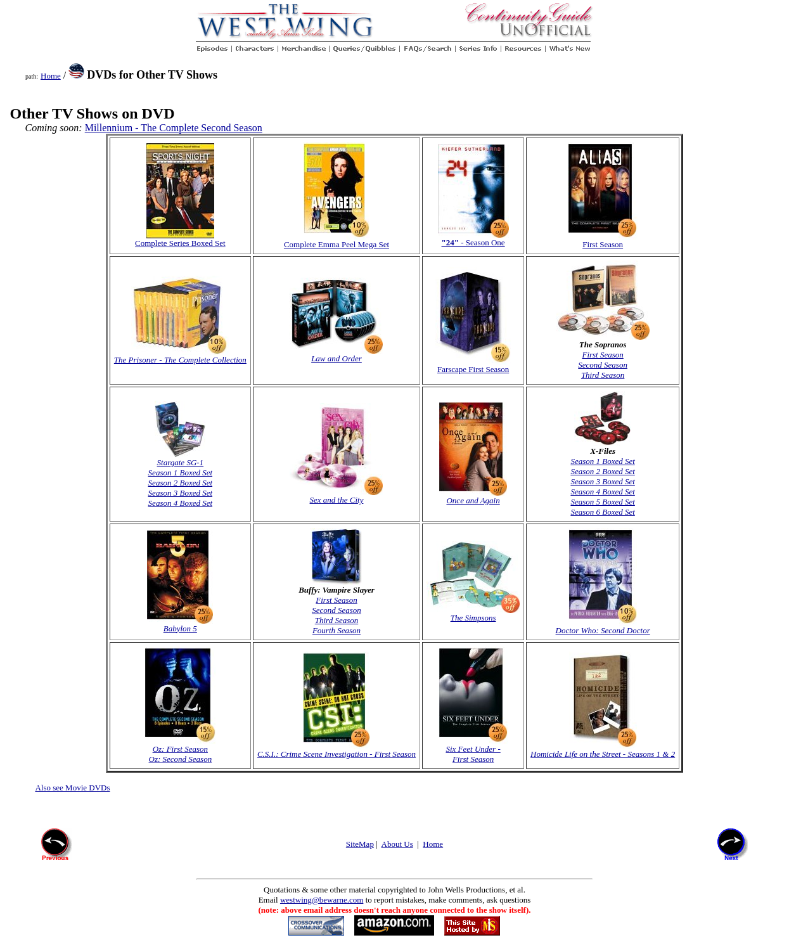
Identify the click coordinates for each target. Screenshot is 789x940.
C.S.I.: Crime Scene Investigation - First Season (336, 750)
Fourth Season (336, 630)
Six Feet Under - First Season (473, 750)
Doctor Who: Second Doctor (603, 626)
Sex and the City (336, 496)
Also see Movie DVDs (72, 787)
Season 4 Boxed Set (180, 503)
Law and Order (336, 354)
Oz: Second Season (180, 759)
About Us (397, 844)
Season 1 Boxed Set (602, 461)
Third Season (603, 375)
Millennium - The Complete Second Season (173, 127)
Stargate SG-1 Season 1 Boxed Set (180, 463)
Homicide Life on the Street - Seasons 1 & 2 (602, 750)
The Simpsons (473, 613)
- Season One (473, 242)
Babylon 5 (180, 624)
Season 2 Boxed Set (180, 482)
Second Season (602, 365)
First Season (602, 354)
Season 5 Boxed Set (602, 501)
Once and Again (473, 496)
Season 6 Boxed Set (602, 512)
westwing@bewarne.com (321, 900)
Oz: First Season (180, 749)
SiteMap (360, 844)
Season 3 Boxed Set (180, 493)
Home (51, 75)
